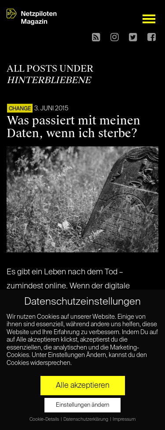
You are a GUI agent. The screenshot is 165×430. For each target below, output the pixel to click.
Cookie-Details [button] (44, 419)
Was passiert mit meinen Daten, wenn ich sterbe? (73, 127)
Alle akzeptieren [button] (83, 386)
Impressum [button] (124, 419)
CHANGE (20, 109)
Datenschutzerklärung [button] (86, 419)
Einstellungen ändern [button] (82, 405)
